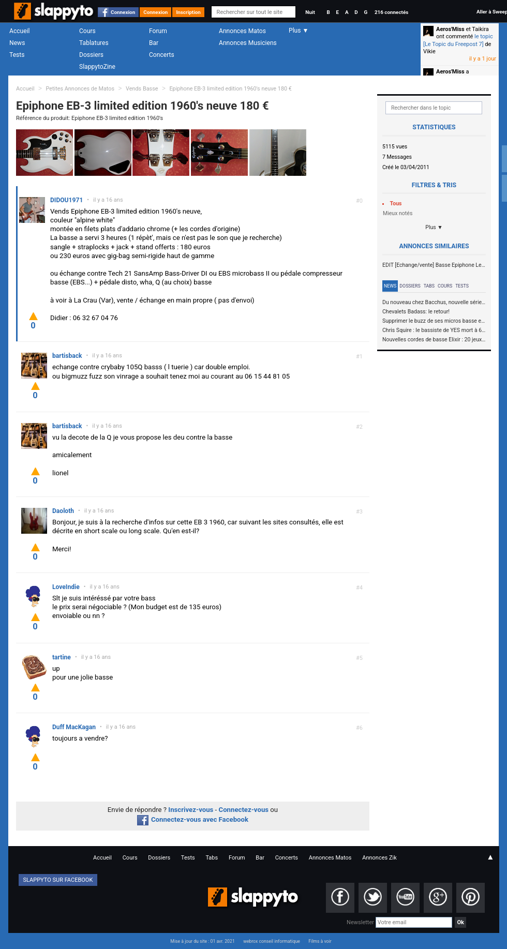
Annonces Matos (242, 31)
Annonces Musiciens (248, 43)
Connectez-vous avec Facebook (192, 819)
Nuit (310, 12)
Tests (16, 54)
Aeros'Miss (450, 29)
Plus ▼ (434, 227)
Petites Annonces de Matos (80, 88)
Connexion (123, 12)
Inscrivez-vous (190, 810)
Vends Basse (142, 88)
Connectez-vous (244, 810)
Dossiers (91, 54)
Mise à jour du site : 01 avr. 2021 (202, 941)
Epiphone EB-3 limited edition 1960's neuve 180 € (230, 88)
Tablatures (94, 43)
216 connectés (391, 12)
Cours (87, 31)
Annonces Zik (379, 857)
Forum (158, 31)
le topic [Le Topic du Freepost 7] (458, 40)
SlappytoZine (97, 66)
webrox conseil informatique (271, 941)
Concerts (161, 54)
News (17, 43)
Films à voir (319, 941)
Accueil (19, 31)
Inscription (188, 12)
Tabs (429, 286)
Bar (153, 43)
